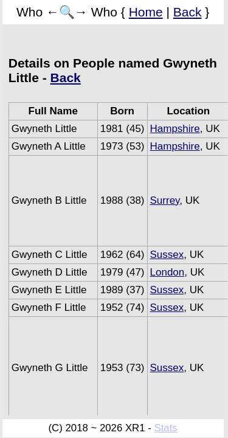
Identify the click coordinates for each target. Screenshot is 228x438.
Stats (165, 428)
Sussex (167, 254)
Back (187, 12)
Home (146, 12)
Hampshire (175, 128)
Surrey (165, 200)
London (167, 272)
